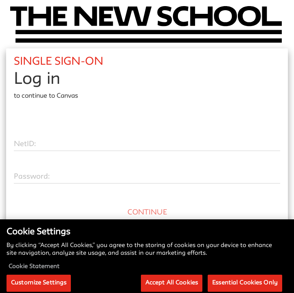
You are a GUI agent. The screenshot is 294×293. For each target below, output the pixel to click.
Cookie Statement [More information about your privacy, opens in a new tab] (34, 270)
